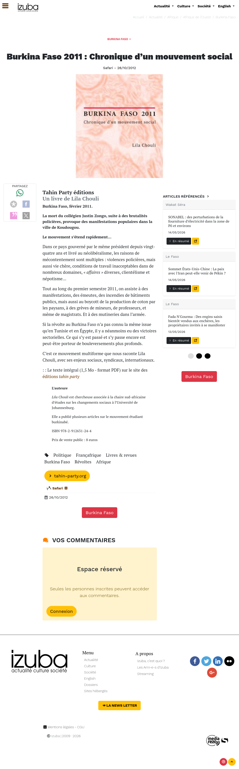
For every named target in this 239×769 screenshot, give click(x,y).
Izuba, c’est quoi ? (151, 661)
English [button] (225, 6)
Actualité (156, 17)
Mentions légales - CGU (63, 727)
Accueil (138, 17)
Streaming (145, 674)
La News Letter (119, 705)
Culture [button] (184, 6)
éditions (61, 376)
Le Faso (172, 256)
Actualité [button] (162, 6)
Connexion (61, 611)
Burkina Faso (226, 17)
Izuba (53, 736)
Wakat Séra (175, 204)
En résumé (179, 241)
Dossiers (91, 685)
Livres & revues (121, 455)
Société (90, 672)
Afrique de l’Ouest (197, 17)
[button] (3, 6)
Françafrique (89, 455)
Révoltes (84, 462)
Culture (90, 666)
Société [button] (205, 6)
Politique (63, 455)
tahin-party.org (67, 476)
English (89, 678)
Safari (108, 68)
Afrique (173, 17)
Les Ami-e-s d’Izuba (153, 667)
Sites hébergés (95, 691)
